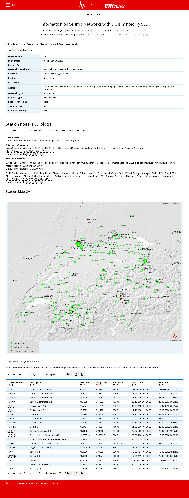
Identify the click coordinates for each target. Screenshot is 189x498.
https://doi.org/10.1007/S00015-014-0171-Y (29, 178)
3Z (72, 34)
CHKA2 (11, 418)
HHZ (8, 130)
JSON (35, 153)
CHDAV (11, 393)
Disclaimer (44, 483)
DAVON (12, 456)
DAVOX (11, 464)
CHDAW (12, 397)
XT (104, 34)
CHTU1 (11, 435)
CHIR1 (11, 414)
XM (98, 34)
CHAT (11, 389)
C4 (109, 30)
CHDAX (11, 401)
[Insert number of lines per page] (61, 374)
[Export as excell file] (76, 374)
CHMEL (12, 426)
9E (99, 30)
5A (78, 30)
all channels (54, 130)
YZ (139, 30)
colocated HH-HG (76, 130)
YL (109, 34)
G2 (114, 30)
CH (63, 30)
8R (89, 30)
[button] (12, 5)
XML (41, 153)
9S (104, 30)
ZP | (141, 34)
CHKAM (12, 422)
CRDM (11, 443)
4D (72, 30)
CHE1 (11, 406)
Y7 (133, 30)
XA (88, 34)
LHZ (20, 130)
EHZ (30, 130)
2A (66, 34)
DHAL (11, 468)
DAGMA (12, 447)
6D (82, 34)
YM (115, 34)
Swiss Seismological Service (24, 483)
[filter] (12, 384)
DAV (10, 451)
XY (128, 30)
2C (77, 34)
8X (94, 30)
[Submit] (68, 374)
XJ (123, 30)
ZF (135, 34)
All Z (40, 130)
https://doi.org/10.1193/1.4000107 (24, 165)
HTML (29, 153)
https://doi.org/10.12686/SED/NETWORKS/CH (30, 150)
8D (83, 30)
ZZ (143, 30)
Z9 (130, 34)
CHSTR (11, 431)
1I (68, 30)
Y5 (120, 34)
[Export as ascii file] (82, 374)
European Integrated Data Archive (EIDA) (59, 140)
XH (93, 34)
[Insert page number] (41, 374)
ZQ (146, 34)
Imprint (55, 483)
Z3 (125, 34)
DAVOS (11, 460)
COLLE (11, 439)
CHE (10, 410)
